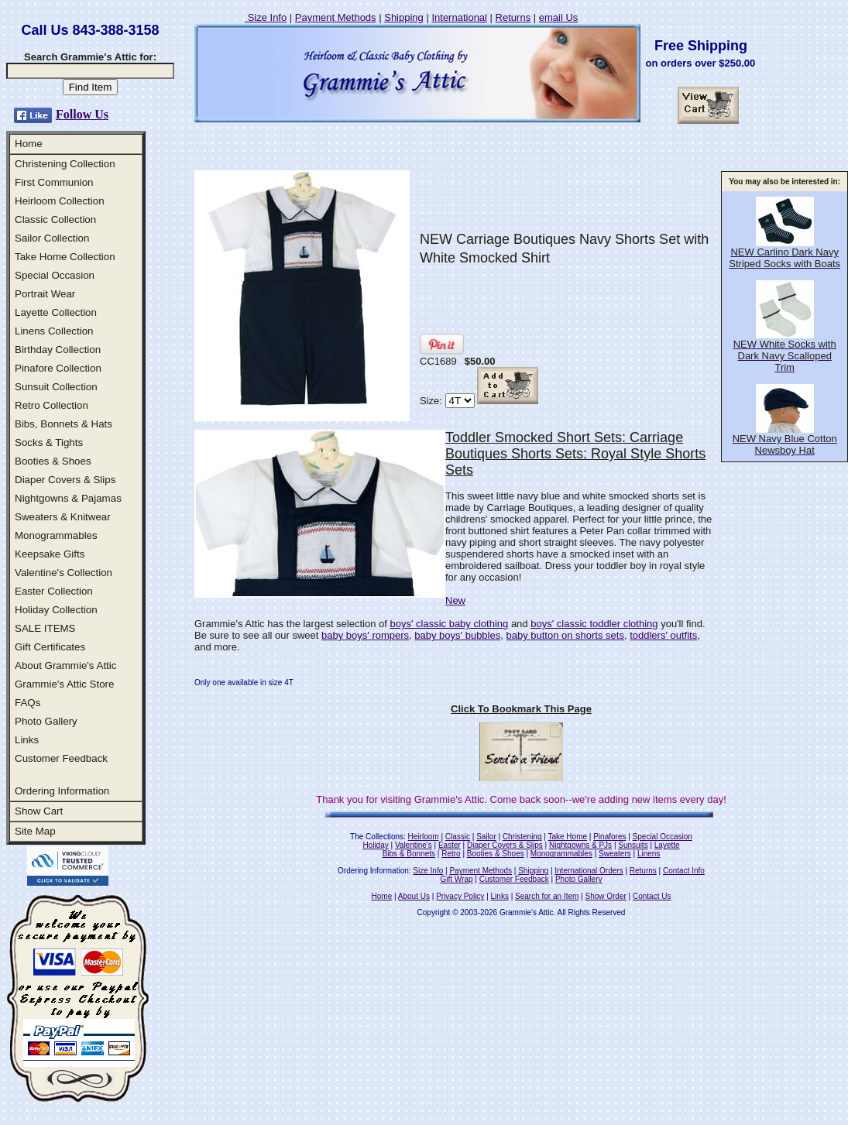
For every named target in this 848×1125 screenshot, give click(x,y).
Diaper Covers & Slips (65, 479)
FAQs (27, 702)
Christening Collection (65, 164)
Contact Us (652, 896)
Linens (648, 853)
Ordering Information (62, 791)
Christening (522, 836)
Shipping (404, 17)
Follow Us (82, 114)
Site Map (35, 831)
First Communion (54, 182)
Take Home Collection (65, 256)
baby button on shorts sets (564, 635)
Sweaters (615, 853)
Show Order (605, 896)
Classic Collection (55, 219)
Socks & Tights (49, 442)
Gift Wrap (457, 879)
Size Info (266, 17)
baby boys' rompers (365, 635)
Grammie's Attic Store (64, 684)
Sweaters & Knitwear (63, 517)
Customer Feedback (61, 758)
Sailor (486, 836)
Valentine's (413, 845)
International (459, 17)
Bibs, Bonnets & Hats (63, 424)
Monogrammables (56, 535)
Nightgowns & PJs (580, 845)
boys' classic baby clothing (449, 623)
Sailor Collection (52, 238)
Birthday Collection (58, 349)
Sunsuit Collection (56, 387)
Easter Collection (54, 591)
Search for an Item (546, 896)
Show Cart (39, 811)
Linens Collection (54, 331)
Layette (667, 845)
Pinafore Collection (58, 368)
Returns (513, 17)
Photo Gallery (46, 721)
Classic (457, 836)
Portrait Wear (45, 294)
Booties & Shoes (53, 461)
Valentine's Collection (63, 572)
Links (27, 740)
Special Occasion (54, 275)
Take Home (567, 836)
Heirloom (423, 836)
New (455, 600)
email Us (558, 17)
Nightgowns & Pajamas (68, 498)
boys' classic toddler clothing (593, 623)
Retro (450, 853)
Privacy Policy (460, 896)
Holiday (375, 845)
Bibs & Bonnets (409, 853)
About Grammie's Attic (65, 665)
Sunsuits (632, 845)
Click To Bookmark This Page (521, 709)
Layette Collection (56, 312)
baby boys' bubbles (457, 635)
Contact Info (684, 870)
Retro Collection (51, 405)
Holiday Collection (56, 610)
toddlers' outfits (663, 635)
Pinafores (609, 836)
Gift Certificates (50, 647)
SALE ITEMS (45, 628)
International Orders (588, 870)
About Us (414, 896)
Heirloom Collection (60, 201)
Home (29, 143)
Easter (449, 845)
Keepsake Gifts (49, 554)
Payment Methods (335, 17)
